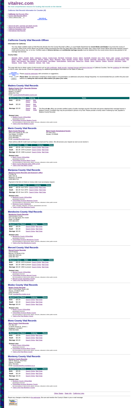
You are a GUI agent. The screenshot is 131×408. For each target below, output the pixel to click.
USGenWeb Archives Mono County (24, 348)
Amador (26, 58)
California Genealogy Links (17, 29)
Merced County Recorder (17, 250)
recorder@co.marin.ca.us (21, 139)
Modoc (46, 59)
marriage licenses (73, 67)
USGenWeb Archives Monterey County (25, 384)
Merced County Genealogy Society (24, 278)
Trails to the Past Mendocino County (24, 243)
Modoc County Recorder (17, 287)
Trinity (20, 63)
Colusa (45, 58)
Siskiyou (98, 61)
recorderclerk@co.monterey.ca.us (24, 365)
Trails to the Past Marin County (22, 165)
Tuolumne (31, 63)
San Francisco (21, 61)
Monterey (58, 59)
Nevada (69, 59)
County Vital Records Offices (17, 15)
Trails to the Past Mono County (22, 352)
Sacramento (101, 59)
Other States (58, 393)
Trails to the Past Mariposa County (24, 207)
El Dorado (68, 58)
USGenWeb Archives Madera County (25, 120)
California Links (78, 393)
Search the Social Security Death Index (21, 27)
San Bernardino (120, 59)
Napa (63, 59)
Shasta (87, 61)
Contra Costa (52, 58)
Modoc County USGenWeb (21, 309)
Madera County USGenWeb (22, 117)
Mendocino (33, 59)
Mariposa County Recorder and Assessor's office (26, 172)
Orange (75, 59)
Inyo (99, 58)
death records (62, 67)
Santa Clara (71, 61)
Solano (104, 61)
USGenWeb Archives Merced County (24, 275)
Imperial (94, 58)
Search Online (28, 101)
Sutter (124, 61)
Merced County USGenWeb (22, 272)
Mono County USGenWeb (21, 345)
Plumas (86, 59)
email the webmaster (31, 73)
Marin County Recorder (17, 131)
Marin (19, 59)
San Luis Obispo (41, 61)
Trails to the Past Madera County (23, 123)
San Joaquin (31, 61)
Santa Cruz (79, 61)
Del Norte (61, 58)
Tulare (25, 63)
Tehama (14, 63)
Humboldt (87, 58)
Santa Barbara (61, 61)
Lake (112, 58)
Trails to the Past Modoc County (23, 316)
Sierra (92, 61)
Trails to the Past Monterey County (24, 387)
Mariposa (26, 59)
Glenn (81, 58)
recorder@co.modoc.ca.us (21, 294)
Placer (81, 59)
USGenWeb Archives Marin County (24, 160)
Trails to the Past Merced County (23, 280)
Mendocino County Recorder (19, 214)
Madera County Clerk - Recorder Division (23, 88)
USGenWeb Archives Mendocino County (26, 239)
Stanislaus (118, 61)
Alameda (14, 58)
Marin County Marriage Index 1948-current (26, 164)
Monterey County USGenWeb (22, 381)
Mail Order (35, 101)
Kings (108, 58)
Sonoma (110, 61)
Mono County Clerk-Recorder (19, 323)
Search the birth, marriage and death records (22, 26)
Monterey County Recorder (18, 359)
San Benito (110, 59)
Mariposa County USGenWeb (22, 197)
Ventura (38, 63)
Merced (40, 59)
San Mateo (51, 61)
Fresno (75, 58)
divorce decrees (87, 67)
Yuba (48, 63)
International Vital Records (16, 30)
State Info (68, 393)
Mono (51, 59)
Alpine (21, 58)
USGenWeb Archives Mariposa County (25, 200)
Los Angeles (125, 58)
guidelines (116, 67)
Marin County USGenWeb (21, 157)
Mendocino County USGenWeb (23, 236)
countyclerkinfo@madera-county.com (25, 95)
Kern (103, 58)
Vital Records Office (18, 14)
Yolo (43, 63)
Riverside (93, 59)
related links (38, 69)
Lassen (117, 58)
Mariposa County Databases (22, 204)
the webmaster (35, 397)
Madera (14, 59)
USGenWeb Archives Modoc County (24, 313)
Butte (32, 58)
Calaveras (38, 58)
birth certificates (52, 67)
